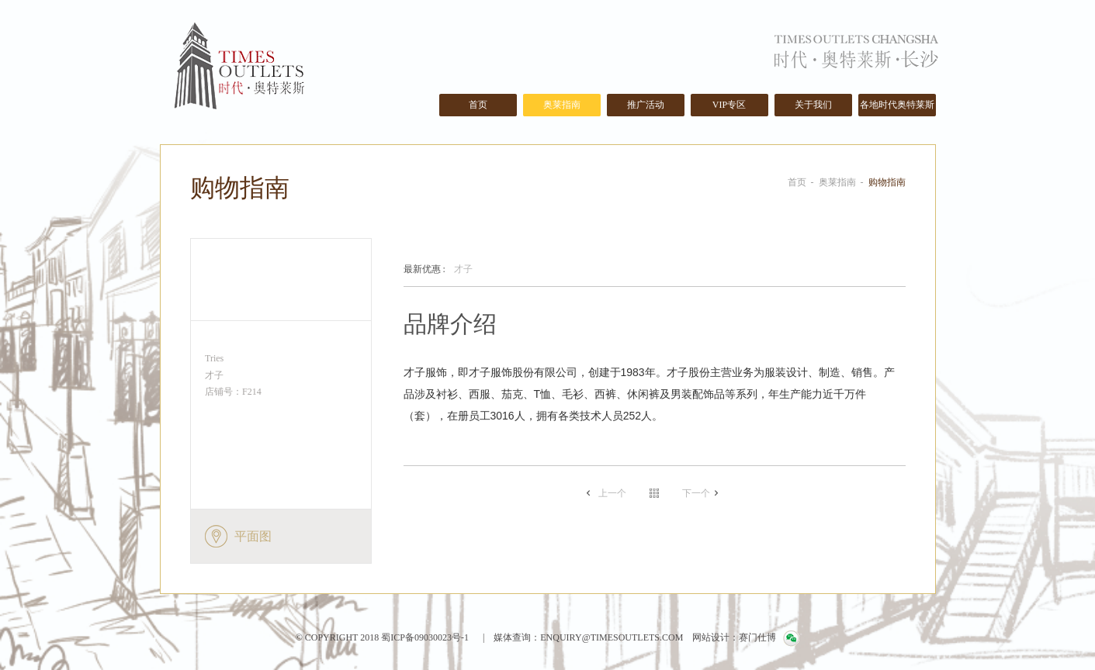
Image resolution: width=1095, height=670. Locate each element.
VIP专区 (729, 104)
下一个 (696, 493)
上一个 (612, 493)
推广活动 (645, 104)
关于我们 (813, 104)
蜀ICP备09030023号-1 (424, 637)
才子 (438, 269)
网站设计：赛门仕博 (734, 637)
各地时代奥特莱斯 (897, 104)
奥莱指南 (561, 104)
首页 (478, 104)
